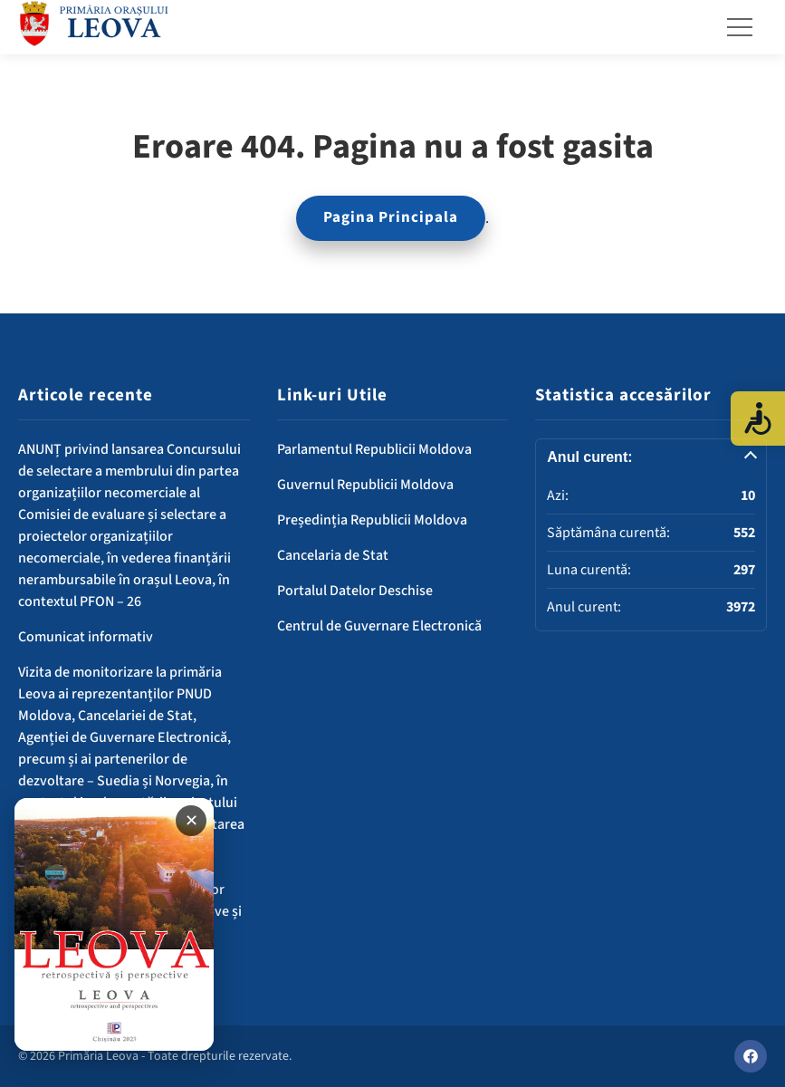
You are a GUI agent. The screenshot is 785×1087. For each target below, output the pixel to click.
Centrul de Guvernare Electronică (379, 626)
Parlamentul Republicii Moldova (374, 449)
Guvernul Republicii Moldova (365, 485)
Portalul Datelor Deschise (355, 591)
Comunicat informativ (85, 637)
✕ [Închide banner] (191, 821)
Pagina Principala (390, 217)
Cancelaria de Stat (332, 555)
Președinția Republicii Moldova (372, 520)
